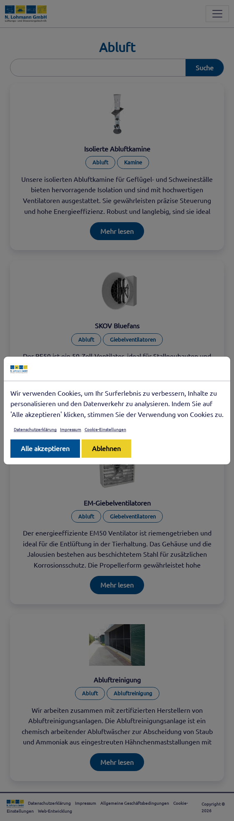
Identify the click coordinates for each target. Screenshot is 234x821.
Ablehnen (106, 448)
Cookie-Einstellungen (105, 429)
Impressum (70, 429)
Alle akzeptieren (45, 448)
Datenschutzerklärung (35, 429)
